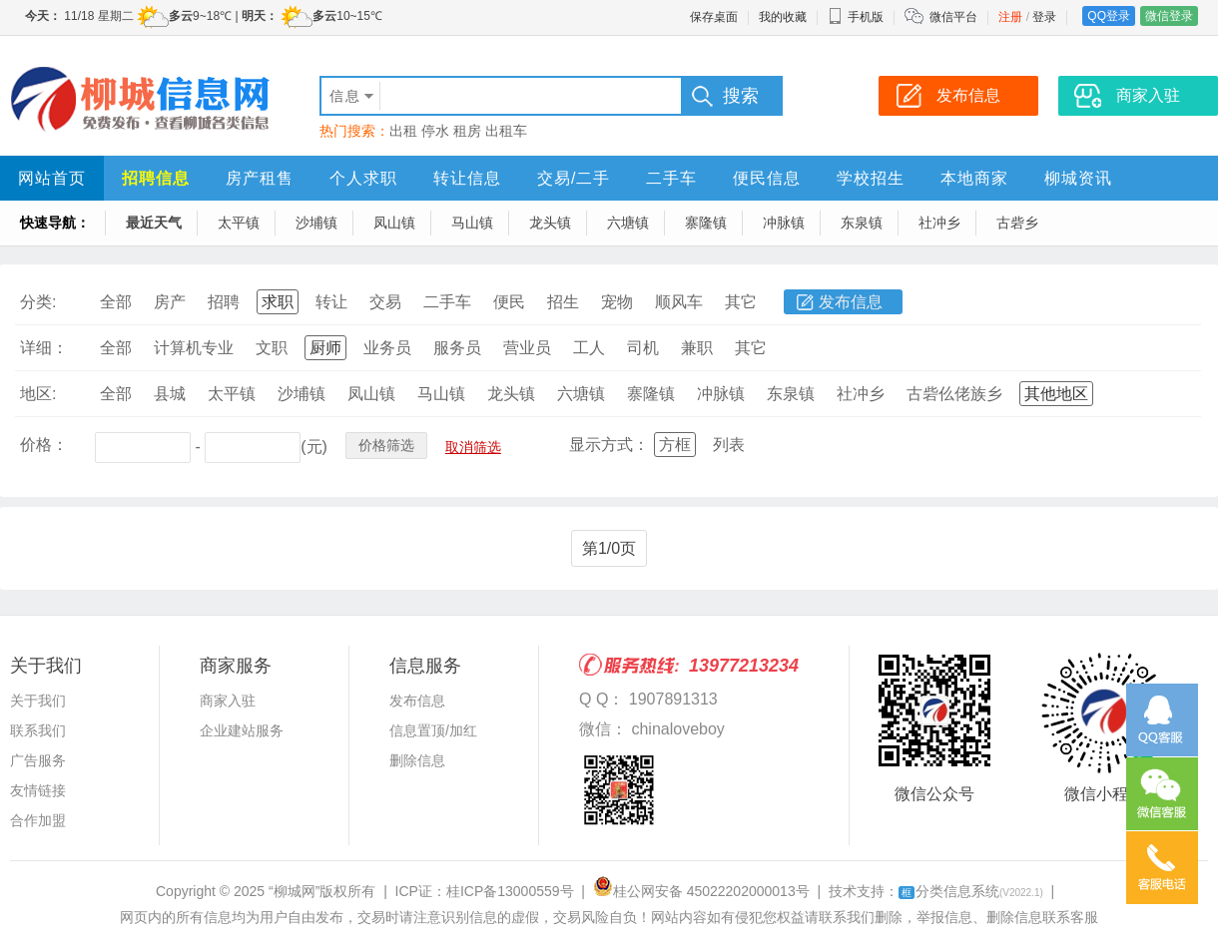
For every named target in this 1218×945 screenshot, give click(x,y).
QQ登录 (1108, 16)
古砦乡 (1017, 223)
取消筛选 (473, 447)
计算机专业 (194, 347)
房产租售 (260, 178)
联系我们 (38, 730)
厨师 (325, 347)
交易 (385, 301)
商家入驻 (228, 701)
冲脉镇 (784, 223)
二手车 (671, 178)
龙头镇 (550, 223)
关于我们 (38, 701)
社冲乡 (939, 223)
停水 (435, 131)
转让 (331, 301)
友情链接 (38, 790)
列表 (729, 444)
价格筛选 (386, 445)
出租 (403, 131)
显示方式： (609, 444)
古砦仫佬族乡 (954, 393)
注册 (1010, 17)
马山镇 (472, 223)
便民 (509, 301)
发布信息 (851, 301)
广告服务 (38, 760)
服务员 (457, 347)
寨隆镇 (706, 223)
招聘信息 (156, 178)
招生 (563, 301)
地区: (38, 393)
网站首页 (52, 178)
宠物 (617, 301)
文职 (272, 347)
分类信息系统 (971, 891)
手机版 (856, 17)
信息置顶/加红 (433, 730)
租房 (467, 131)
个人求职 (363, 178)
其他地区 (1056, 393)
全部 (116, 301)
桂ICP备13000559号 (510, 891)
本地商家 (974, 178)
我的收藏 (783, 17)
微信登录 (1169, 16)
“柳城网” (294, 891)
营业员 (527, 347)
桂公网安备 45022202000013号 (701, 891)
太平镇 (239, 223)
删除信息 (417, 760)
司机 (643, 347)
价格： (44, 444)
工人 (589, 347)
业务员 (387, 347)
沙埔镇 (316, 223)
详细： (44, 347)
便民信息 (767, 178)
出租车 (506, 131)
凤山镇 (394, 223)
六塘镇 (628, 223)
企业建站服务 (242, 730)
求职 (278, 301)
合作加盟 (38, 820)
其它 (741, 301)
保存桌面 (714, 17)
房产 (170, 301)
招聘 (224, 301)
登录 (1044, 17)
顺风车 (679, 301)
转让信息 (467, 178)
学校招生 (871, 178)
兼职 (697, 347)
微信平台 (953, 17)
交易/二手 (573, 178)
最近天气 (154, 223)
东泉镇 (862, 223)
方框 (675, 444)
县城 (170, 393)
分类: (38, 301)
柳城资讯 (1078, 178)
